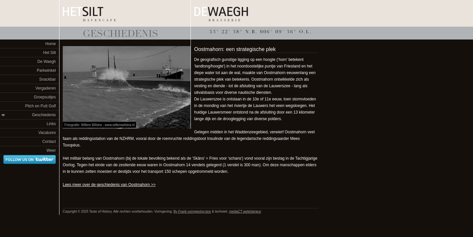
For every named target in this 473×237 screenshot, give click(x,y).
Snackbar (47, 79)
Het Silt (49, 52)
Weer (51, 150)
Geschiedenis (44, 115)
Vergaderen (45, 88)
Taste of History (125, 33)
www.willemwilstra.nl (120, 125)
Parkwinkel (46, 70)
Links (51, 123)
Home (50, 43)
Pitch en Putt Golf (40, 106)
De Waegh (46, 61)
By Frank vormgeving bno (192, 211)
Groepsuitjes (45, 97)
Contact (49, 141)
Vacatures (47, 132)
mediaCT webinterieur (245, 211)
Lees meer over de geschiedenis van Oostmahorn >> (109, 184)
